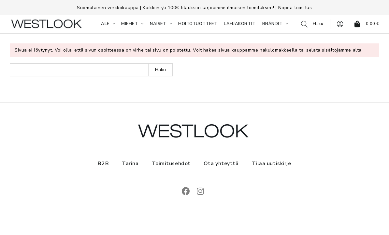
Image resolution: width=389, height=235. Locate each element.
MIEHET (129, 24)
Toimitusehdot (171, 163)
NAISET (158, 24)
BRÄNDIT (272, 24)
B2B (103, 163)
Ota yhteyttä (221, 163)
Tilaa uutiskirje (271, 163)
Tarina (130, 163)
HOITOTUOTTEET (197, 24)
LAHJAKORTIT (239, 24)
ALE (105, 24)
